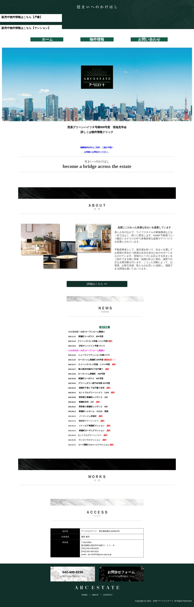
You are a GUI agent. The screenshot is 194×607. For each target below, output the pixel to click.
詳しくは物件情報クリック (97, 132)
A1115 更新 (88, 411)
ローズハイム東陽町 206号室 (92, 360)
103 (88, 397)
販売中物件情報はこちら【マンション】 (26, 28)
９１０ (86, 346)
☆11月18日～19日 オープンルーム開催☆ (86, 332)
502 (88, 406)
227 (81, 402)
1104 (88, 392)
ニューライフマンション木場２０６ (89, 355)
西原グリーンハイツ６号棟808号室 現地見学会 (96, 127)
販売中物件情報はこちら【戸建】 (22, 17)
